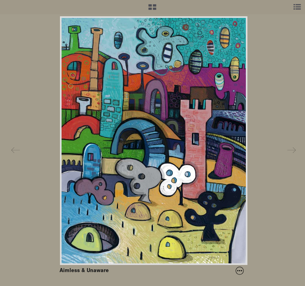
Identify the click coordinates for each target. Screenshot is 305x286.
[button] (152, 10)
